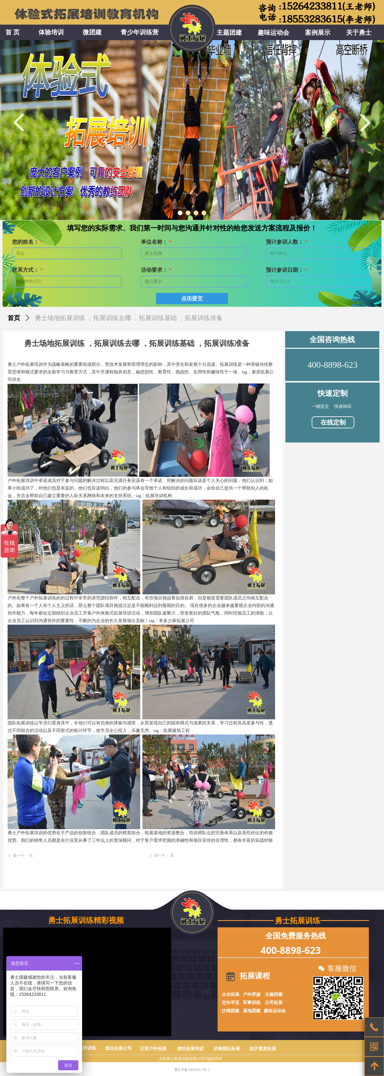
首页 (14, 317)
